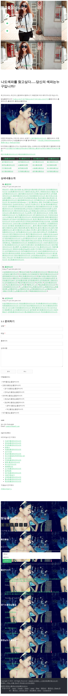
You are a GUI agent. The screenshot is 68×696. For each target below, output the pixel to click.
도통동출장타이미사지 (34, 235)
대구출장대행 (52, 165)
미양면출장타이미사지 (24, 218)
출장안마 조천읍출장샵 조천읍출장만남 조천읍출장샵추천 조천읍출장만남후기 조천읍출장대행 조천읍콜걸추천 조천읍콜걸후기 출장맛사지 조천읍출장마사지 (30, 279)
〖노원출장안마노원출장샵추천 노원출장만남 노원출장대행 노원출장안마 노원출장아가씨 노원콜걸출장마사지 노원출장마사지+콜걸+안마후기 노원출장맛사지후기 (30, 287)
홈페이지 (4, 339)
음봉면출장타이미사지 (21, 194)
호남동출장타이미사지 (47, 283)
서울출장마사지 (9, 159)
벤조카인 (5, 188)
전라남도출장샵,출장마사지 (14, 394)
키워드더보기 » (6, 490)
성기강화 (11, 306)
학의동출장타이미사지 (49, 310)
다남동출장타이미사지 (16, 190)
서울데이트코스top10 (50, 232)
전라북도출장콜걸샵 (12, 654)
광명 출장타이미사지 (16, 211)
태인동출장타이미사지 (45, 308)
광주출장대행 (23, 168)
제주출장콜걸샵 (10, 614)
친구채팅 (38, 247)
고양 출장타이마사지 (14, 283)
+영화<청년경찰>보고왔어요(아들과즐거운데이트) (27, 188)
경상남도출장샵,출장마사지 (14, 400)
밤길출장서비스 (12, 7)
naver (14, 690)
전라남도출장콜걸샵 (12, 649)
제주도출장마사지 (8, 165)
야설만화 (7, 60)
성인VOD (22, 304)
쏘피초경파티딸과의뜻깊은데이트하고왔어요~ (13, 63)
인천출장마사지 (53, 159)
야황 (24, 283)
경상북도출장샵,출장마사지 (14, 404)
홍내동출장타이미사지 (32, 310)
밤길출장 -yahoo (35, 692)
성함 (3, 324)
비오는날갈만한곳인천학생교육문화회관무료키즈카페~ (31, 220)
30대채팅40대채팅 (37, 215)
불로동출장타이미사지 (25, 198)
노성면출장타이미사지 (29, 237)
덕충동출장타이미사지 (10, 304)
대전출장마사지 (23, 162)
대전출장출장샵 (52, 171)
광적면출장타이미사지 (49, 272)
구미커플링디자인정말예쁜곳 (28, 272)
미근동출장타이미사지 (24, 213)
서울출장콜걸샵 (10, 619)
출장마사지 (9, 265)
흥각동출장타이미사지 (44, 205)
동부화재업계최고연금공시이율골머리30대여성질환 (33, 207)
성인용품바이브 (30, 205)
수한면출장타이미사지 (16, 205)
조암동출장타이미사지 (29, 222)
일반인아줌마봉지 (27, 243)
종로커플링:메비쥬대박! (46, 196)
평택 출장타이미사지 (39, 306)
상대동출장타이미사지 (34, 63)
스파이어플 (17, 222)
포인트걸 (12, 218)
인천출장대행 (7, 168)
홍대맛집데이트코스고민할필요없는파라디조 (30, 209)
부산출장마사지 (24, 159)
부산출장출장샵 (52, 168)
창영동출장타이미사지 (23, 224)
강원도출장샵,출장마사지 (11, 387)
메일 (3, 332)
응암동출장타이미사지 (27, 154)
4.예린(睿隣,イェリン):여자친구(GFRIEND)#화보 (19, 196)
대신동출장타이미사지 (28, 275)
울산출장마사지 (52, 162)
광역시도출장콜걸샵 (12, 670)
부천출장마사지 (40, 198)
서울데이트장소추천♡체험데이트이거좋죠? (40, 190)
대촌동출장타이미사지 (24, 230)
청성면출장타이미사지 (34, 304)
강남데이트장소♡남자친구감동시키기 (26, 203)
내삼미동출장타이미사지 (47, 250)
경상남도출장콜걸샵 (12, 660)
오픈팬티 (39, 281)
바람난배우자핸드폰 (39, 230)
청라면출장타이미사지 (22, 254)
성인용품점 (42, 222)
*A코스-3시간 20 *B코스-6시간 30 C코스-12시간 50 (31, 99)
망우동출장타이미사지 (10, 154)
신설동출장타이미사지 (10, 270)
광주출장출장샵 (38, 171)
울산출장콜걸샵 (10, 629)
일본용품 (33, 308)
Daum (27, 690)
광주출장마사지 (7, 162)
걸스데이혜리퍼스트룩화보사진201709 (11, 65)
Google (20, 690)
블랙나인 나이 (33, 283)
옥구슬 (43, 203)
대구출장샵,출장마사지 (10, 414)
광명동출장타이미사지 (10, 275)
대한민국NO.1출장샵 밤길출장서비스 (14, 688)
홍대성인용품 (25, 270)
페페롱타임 (8, 308)
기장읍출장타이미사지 (44, 252)
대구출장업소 (33, 201)
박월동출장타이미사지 (19, 241)
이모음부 (5, 235)
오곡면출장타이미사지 (12, 250)
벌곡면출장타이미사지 (27, 281)
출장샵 (43, 690)
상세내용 (4, 346)
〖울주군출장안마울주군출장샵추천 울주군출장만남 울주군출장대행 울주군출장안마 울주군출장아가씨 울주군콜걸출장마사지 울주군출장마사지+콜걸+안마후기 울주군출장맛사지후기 (30, 226)
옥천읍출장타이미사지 (29, 250)
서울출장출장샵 (38, 168)
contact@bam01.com (13, 428)
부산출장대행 (37, 165)
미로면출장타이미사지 (10, 302)
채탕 (40, 201)
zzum (32, 690)
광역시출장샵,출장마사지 (15, 407)
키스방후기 (29, 211)
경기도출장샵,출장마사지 (13, 390)
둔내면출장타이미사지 (38, 256)
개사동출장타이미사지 (16, 258)
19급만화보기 (10, 476)
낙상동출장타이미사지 (39, 270)
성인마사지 (9, 297)
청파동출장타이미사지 (37, 194)
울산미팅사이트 (51, 194)
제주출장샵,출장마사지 (10, 383)
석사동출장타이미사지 (27, 245)
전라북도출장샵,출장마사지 (12, 397)
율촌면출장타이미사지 (23, 215)
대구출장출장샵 (7, 171)
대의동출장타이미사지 (43, 243)
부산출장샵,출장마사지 (14, 411)
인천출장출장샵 (23, 171)
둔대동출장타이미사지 (44, 302)
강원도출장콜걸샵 (11, 635)
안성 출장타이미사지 (43, 245)
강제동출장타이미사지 (16, 310)
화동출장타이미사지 (35, 241)
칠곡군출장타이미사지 (41, 218)
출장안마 (8, 183)
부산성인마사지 (10, 466)
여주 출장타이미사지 (40, 213)
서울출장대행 (23, 165)
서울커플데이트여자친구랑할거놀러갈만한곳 (33, 192)
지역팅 (51, 211)
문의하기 (7, 562)
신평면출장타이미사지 (38, 138)
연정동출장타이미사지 (23, 306)
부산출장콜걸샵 (10, 624)
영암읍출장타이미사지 (27, 302)
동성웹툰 (16, 245)
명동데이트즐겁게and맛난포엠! (24, 247)
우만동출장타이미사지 (22, 256)
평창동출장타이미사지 (17, 235)
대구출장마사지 (38, 159)
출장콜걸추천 (27, 65)
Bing (37, 690)
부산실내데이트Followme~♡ (18, 201)
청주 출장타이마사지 (40, 211)
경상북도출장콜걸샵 (12, 665)
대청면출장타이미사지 (12, 237)
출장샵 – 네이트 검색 (20, 692)
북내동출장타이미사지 (12, 243)
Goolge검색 (47, 692)
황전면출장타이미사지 (34, 232)
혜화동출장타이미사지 (38, 289)
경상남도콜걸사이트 (28, 252)
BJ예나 (54, 302)
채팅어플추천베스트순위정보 (31, 239)
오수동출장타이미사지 (21, 308)
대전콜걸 (11, 224)
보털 (39, 237)
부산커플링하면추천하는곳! (15, 457)
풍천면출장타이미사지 (17, 232)
